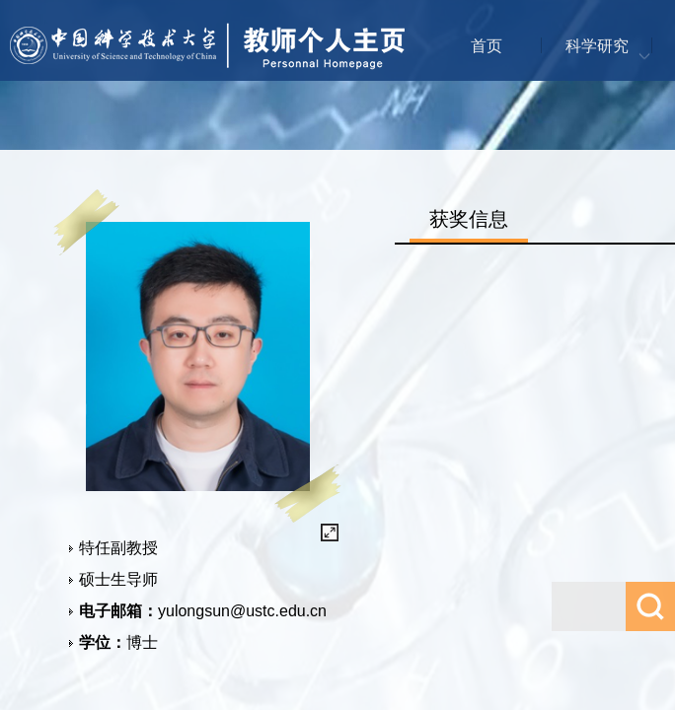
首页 (486, 45)
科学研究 (597, 45)
